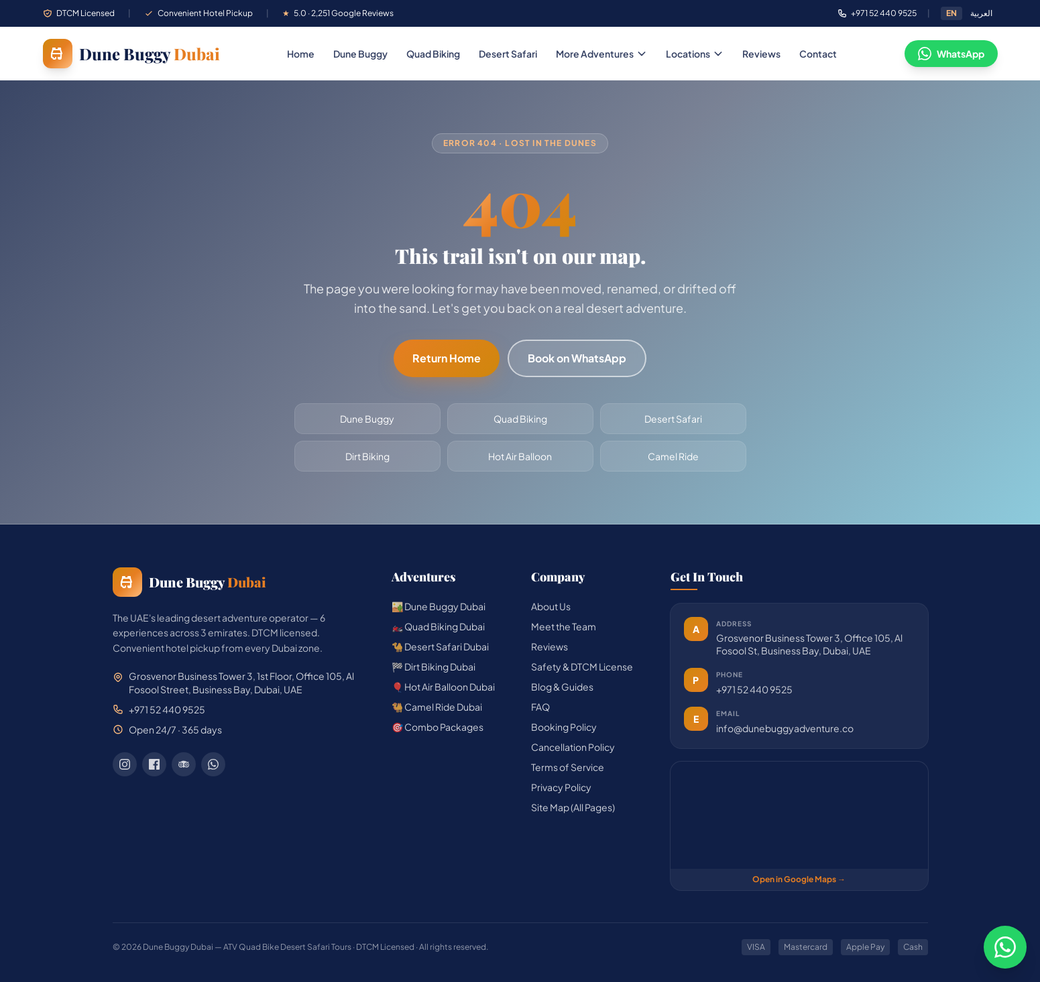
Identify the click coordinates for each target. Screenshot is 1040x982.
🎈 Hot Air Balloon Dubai (443, 687)
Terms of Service (567, 767)
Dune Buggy (360, 54)
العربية (981, 13)
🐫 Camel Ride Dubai (437, 707)
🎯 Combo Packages (437, 727)
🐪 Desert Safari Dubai (440, 646)
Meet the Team (563, 626)
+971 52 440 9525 (754, 689)
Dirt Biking (367, 456)
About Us (551, 606)
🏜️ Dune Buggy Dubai (438, 606)
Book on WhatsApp (577, 358)
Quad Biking (433, 54)
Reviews (761, 54)
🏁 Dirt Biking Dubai (433, 666)
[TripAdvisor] (184, 764)
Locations (695, 54)
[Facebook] (154, 764)
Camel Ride (673, 456)
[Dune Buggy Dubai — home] (131, 53)
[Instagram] (125, 764)
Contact (818, 54)
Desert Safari (508, 54)
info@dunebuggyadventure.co (785, 728)
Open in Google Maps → (799, 879)
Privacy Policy (561, 787)
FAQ (540, 707)
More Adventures (601, 54)
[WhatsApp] (213, 764)
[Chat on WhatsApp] (1005, 947)
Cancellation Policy (573, 747)
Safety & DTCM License (582, 666)
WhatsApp (951, 53)
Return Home (446, 358)
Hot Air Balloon (520, 456)
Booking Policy (564, 727)
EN (951, 13)
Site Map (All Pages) (573, 807)
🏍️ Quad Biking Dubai (438, 626)
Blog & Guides (562, 687)
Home (300, 54)
